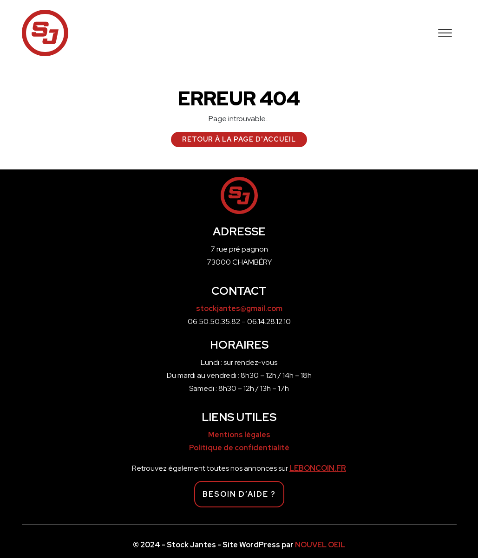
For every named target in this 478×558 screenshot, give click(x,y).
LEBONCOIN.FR (317, 468)
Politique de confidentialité (239, 448)
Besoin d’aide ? (239, 494)
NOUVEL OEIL (320, 545)
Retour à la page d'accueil (239, 139)
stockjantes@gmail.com (239, 308)
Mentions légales (239, 435)
